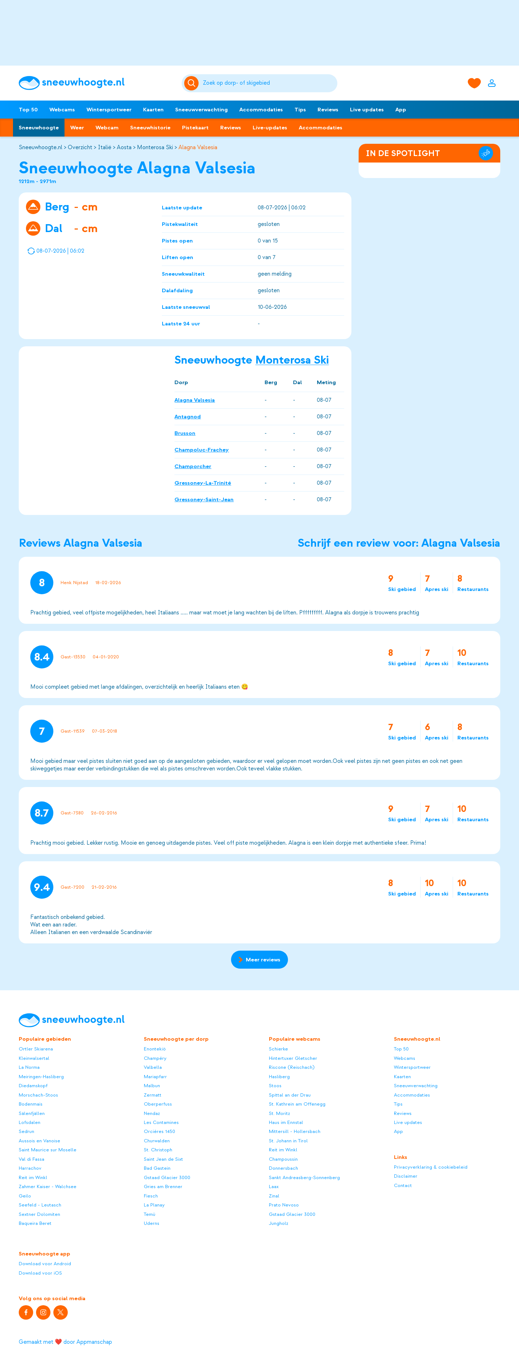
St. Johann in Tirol (288, 1141)
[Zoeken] (269, 83)
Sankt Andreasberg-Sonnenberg (304, 1177)
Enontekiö (155, 1049)
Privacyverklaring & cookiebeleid (430, 1167)
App (400, 109)
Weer (77, 127)
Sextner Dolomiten (39, 1214)
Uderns (151, 1223)
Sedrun (26, 1131)
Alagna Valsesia (197, 147)
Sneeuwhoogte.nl (40, 147)
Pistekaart (195, 127)
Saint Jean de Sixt (163, 1159)
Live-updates (270, 127)
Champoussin (283, 1159)
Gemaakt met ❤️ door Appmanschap (65, 1342)
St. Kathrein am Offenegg (297, 1104)
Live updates (367, 109)
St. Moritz (279, 1113)
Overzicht (80, 147)
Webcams (62, 109)
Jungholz (278, 1223)
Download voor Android (45, 1264)
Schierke (278, 1049)
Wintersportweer (109, 109)
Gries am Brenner (163, 1186)
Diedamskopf (33, 1086)
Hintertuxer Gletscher (293, 1058)
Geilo (25, 1196)
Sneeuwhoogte (39, 127)
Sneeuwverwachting (201, 109)
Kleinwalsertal (34, 1058)
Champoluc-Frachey (201, 449)
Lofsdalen (29, 1122)
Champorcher (192, 466)
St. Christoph (158, 1150)
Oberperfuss (158, 1104)
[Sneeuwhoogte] (96, 83)
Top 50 (28, 109)
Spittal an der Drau (290, 1095)
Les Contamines (161, 1122)
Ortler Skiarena (36, 1049)
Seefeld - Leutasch (40, 1205)
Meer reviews (259, 959)
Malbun (152, 1086)
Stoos (275, 1086)
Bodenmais (31, 1104)
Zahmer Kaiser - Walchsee (47, 1186)
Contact (403, 1185)
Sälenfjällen (32, 1113)
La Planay (154, 1205)
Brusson (184, 432)
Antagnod (187, 416)
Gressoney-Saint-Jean (204, 499)
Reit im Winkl (33, 1177)
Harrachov (30, 1168)
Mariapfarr (155, 1077)
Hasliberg (279, 1077)
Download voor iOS (40, 1273)
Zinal (274, 1196)
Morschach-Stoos (38, 1095)
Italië (104, 147)
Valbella (153, 1067)
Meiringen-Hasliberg (41, 1077)
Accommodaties (261, 109)
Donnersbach (283, 1168)
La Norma (29, 1067)
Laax (274, 1186)
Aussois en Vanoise (39, 1141)
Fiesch (151, 1196)
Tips (300, 109)
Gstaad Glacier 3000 (167, 1177)
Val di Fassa (31, 1159)
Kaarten (153, 109)
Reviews (328, 109)
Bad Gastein (157, 1168)
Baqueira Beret (35, 1223)
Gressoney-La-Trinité (202, 482)
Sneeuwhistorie (150, 127)
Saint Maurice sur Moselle (47, 1150)
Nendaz (152, 1113)
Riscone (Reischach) (292, 1067)
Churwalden (157, 1141)
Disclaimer (405, 1176)
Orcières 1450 (159, 1131)
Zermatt (152, 1095)
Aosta (124, 147)
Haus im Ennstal (286, 1122)
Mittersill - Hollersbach (294, 1131)
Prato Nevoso (284, 1205)
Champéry (155, 1058)
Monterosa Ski (155, 147)
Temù (149, 1214)
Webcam (107, 127)
